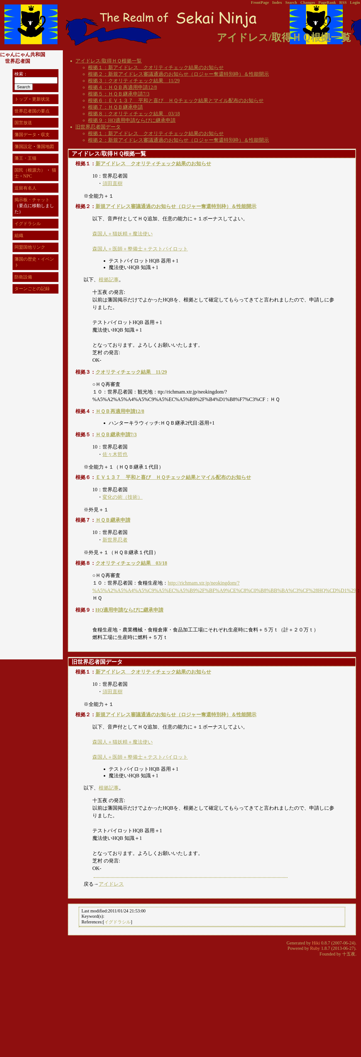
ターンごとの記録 (32, 288)
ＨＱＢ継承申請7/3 (116, 434)
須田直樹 (112, 183)
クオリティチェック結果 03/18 (131, 563)
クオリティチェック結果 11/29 (131, 372)
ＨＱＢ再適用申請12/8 (120, 411)
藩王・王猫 (25, 158)
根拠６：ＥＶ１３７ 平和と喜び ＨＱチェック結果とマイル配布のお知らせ (176, 100)
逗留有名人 (25, 187)
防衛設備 (23, 276)
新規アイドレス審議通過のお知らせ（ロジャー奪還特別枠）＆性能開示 (176, 206)
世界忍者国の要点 (32, 110)
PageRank (327, 2)
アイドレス (111, 884)
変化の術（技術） (122, 497)
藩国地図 (45, 146)
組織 (18, 235)
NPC (27, 176)
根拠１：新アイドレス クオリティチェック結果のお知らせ (156, 67)
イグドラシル (117, 921)
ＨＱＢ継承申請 (113, 520)
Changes (307, 2)
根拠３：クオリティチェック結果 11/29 (134, 80)
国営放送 (23, 122)
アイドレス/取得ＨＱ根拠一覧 (108, 60)
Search (291, 2)
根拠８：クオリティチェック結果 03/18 (134, 113)
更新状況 (41, 99)
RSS (343, 2)
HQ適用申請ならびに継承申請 (130, 610)
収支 (45, 134)
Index (277, 2)
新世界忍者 (115, 539)
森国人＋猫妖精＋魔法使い (122, 233)
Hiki (316, 942)
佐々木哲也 (115, 454)
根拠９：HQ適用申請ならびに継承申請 (132, 120)
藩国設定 (23, 146)
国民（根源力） (29, 170)
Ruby (315, 948)
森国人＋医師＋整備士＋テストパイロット (140, 248)
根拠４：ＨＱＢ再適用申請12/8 (122, 87)
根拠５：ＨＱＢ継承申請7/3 (118, 93)
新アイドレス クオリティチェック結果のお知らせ (153, 163)
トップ (21, 99)
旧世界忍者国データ (98, 126)
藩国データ (25, 134)
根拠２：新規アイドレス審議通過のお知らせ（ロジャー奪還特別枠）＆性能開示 (178, 74)
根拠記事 (109, 279)
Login (355, 2)
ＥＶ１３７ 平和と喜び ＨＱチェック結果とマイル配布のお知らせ (173, 477)
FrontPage (260, 2)
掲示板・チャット (32, 199)
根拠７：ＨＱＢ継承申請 (115, 107)
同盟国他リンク (29, 247)
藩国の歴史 (25, 258)
